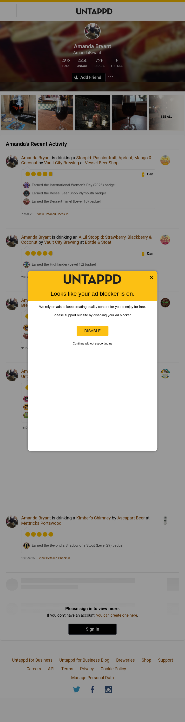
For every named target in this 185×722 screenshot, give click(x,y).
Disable (92, 331)
